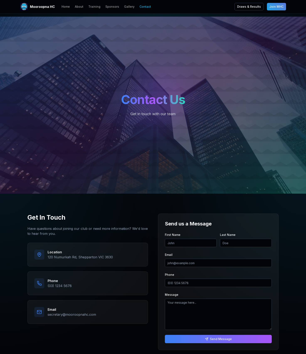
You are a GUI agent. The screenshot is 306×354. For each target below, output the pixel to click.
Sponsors (112, 6)
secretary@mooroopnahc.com (72, 314)
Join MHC (276, 6)
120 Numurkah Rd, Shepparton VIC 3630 (80, 257)
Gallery (129, 6)
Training (94, 6)
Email (169, 254)
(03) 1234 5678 (60, 286)
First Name (172, 234)
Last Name (228, 234)
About (79, 6)
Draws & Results (249, 6)
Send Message (218, 339)
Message (171, 294)
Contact (145, 6)
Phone (169, 274)
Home (66, 6)
